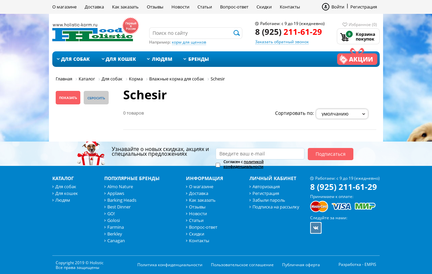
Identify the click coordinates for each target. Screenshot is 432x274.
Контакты (290, 7)
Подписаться (331, 154)
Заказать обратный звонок (282, 42)
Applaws (115, 193)
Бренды (198, 59)
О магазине (64, 7)
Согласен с (243, 164)
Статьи (204, 7)
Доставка (94, 7)
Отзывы (155, 7)
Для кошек (121, 59)
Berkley (114, 234)
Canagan (116, 241)
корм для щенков (189, 42)
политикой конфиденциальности (243, 164)
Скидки (264, 7)
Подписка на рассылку (275, 207)
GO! (111, 213)
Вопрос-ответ (234, 7)
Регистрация (363, 7)
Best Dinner (119, 207)
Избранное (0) (363, 24)
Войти (337, 7)
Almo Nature (120, 186)
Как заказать (125, 7)
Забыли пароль (268, 200)
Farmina (115, 227)
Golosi (113, 220)
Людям (162, 59)
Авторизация (266, 186)
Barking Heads (121, 200)
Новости (180, 7)
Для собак (75, 59)
